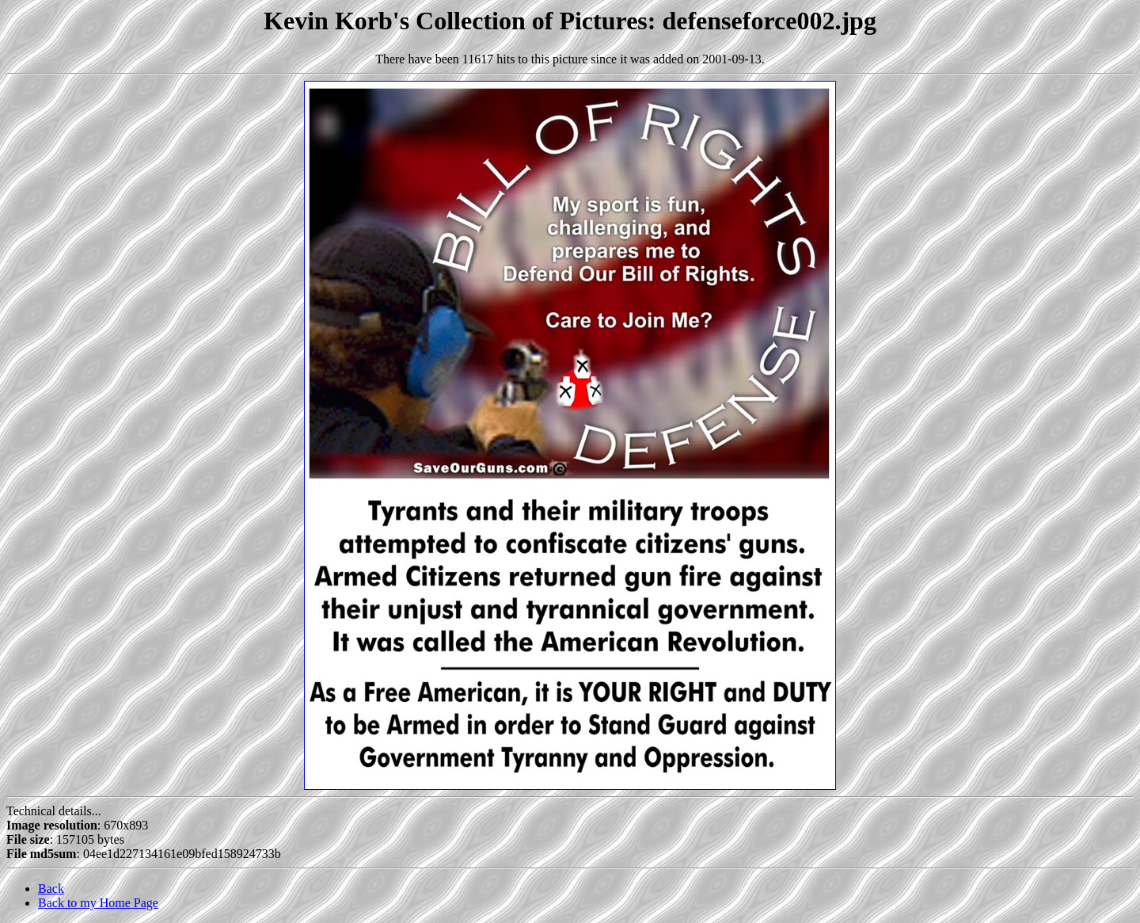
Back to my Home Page (98, 903)
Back (51, 888)
